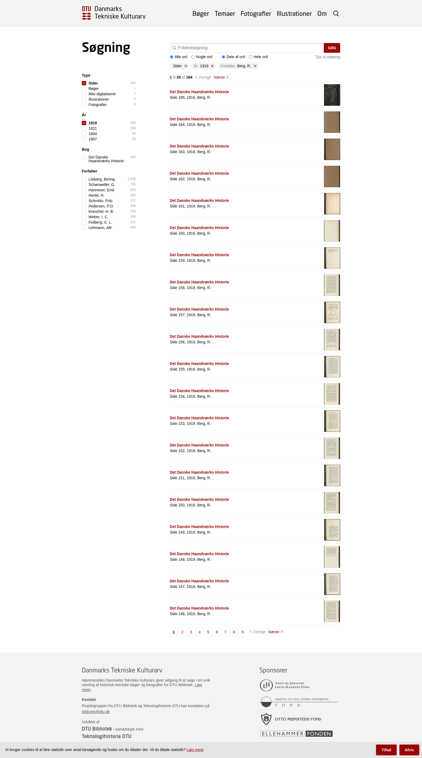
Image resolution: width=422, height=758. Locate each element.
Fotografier (256, 13)
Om (322, 13)
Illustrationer (294, 13)
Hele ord (258, 57)
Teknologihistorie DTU (106, 736)
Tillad (386, 750)
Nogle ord (201, 57)
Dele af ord (233, 57)
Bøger (200, 13)
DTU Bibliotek (97, 729)
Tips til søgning (327, 57)
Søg (332, 48)
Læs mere (195, 750)
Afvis (409, 750)
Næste (219, 77)
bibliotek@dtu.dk (96, 712)
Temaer (224, 13)
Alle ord (178, 57)
